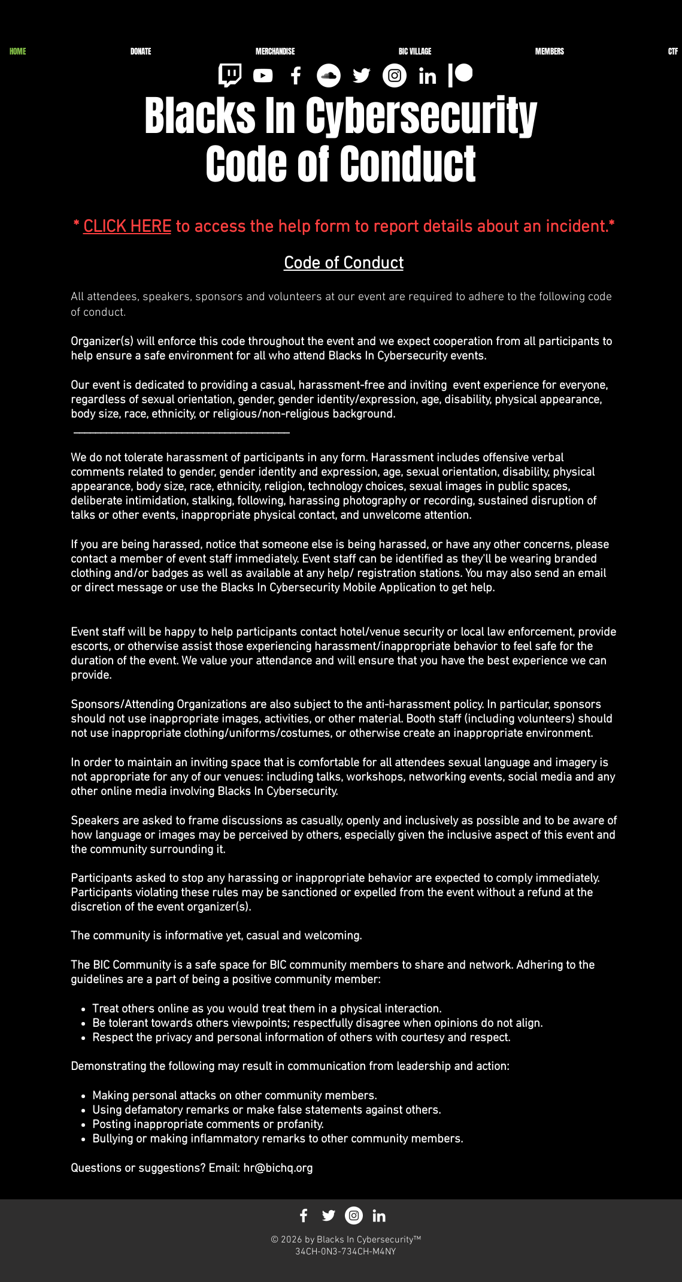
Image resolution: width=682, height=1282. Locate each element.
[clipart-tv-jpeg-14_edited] (230, 75)
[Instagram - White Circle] (395, 75)
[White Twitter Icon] (362, 75)
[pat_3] (460, 75)
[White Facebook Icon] (296, 75)
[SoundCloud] (329, 75)
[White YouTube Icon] (263, 75)
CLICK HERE (127, 227)
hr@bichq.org (278, 1169)
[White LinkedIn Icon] (427, 75)
